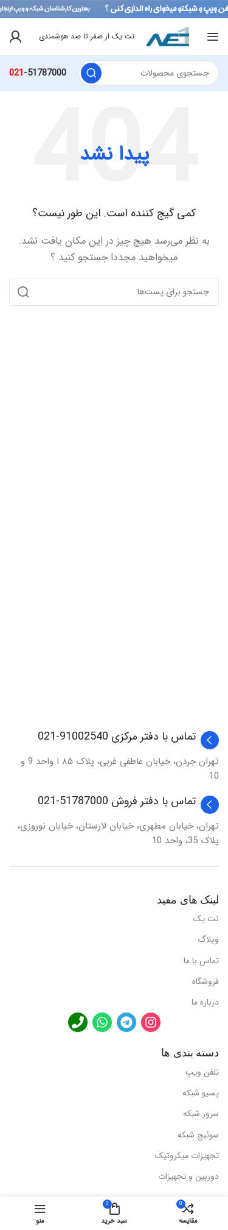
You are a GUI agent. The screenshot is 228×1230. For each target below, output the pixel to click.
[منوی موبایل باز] (213, 36)
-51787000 (37, 73)
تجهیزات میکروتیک (187, 1155)
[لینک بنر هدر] (114, 9)
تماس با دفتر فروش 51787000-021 (117, 801)
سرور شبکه (201, 1113)
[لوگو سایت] (168, 36)
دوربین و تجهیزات (188, 1176)
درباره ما (205, 1002)
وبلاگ (208, 939)
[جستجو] (148, 73)
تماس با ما (201, 960)
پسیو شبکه (200, 1093)
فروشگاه (205, 981)
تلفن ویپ (202, 1072)
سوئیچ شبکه (198, 1135)
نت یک (206, 918)
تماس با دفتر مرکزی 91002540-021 (117, 736)
